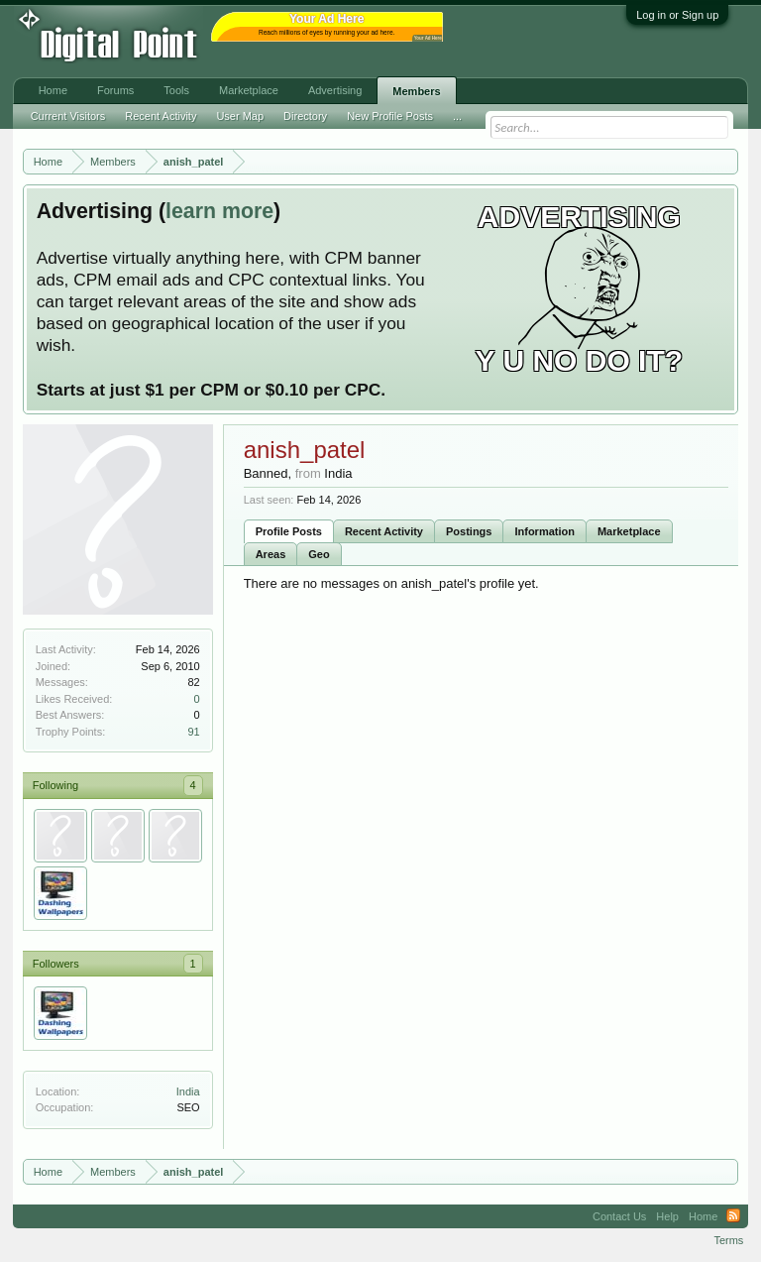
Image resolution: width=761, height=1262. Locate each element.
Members (416, 91)
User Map (240, 116)
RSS (733, 1216)
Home (53, 90)
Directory (305, 116)
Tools (176, 90)
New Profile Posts (390, 116)
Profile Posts (289, 531)
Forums (115, 90)
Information (544, 531)
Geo (318, 554)
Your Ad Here (428, 38)
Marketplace (629, 531)
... (457, 116)
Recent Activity (384, 531)
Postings (468, 531)
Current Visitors (68, 116)
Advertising (335, 90)
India (188, 1091)
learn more (219, 211)
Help (667, 1216)
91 (193, 732)
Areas (271, 554)
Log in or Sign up (677, 15)
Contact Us (619, 1216)
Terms (728, 1240)
